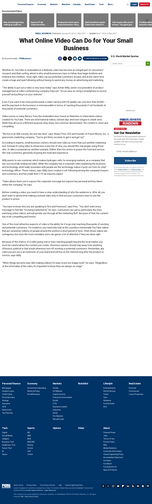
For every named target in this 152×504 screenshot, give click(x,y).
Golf (29, 451)
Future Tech (7, 448)
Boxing (30, 445)
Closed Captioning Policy (113, 454)
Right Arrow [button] (147, 20)
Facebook (60, 58)
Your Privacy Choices (47, 485)
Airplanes (107, 400)
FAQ (105, 445)
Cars (105, 397)
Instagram (113, 486)
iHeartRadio (148, 486)
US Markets (57, 391)
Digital (4, 432)
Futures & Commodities (62, 397)
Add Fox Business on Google (96, 58)
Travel (105, 394)
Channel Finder (109, 432)
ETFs (55, 404)
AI (3, 451)
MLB (29, 439)
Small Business (43, 33)
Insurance (6, 404)
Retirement (6, 410)
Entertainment (109, 388)
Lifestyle (77, 4)
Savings (5, 400)
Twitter (65, 58)
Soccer (30, 448)
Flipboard (123, 486)
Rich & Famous (109, 391)
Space (4, 454)
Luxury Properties (136, 394)
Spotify (143, 486)
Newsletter (138, 486)
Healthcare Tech (9, 445)
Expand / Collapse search (127, 4)
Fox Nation (107, 464)
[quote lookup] (128, 64)
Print (75, 58)
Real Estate (90, 4)
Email (80, 58)
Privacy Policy (123, 169)
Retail (55, 413)
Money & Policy (33, 391)
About (106, 428)
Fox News (107, 460)
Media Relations (110, 448)
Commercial (134, 391)
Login (134, 4)
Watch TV (144, 4)
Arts (105, 407)
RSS (133, 486)
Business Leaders (60, 407)
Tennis (30, 454)
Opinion (57, 428)
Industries (57, 410)
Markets (54, 4)
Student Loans (8, 391)
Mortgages (6, 388)
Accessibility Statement (113, 457)
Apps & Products (110, 470)
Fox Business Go (110, 467)
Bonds (55, 400)
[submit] (148, 64)
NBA (29, 436)
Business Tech (8, 442)
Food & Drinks (108, 404)
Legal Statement (50, 490)
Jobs (105, 436)
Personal (132, 388)
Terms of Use (136, 169)
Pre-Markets (58, 416)
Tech (101, 4)
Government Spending (36, 388)
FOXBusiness (25, 58)
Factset (80, 488)
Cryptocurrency (59, 394)
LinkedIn (128, 486)
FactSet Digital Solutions (34, 490)
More (110, 4)
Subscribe (130, 160)
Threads (70, 58)
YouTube (118, 486)
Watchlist (66, 4)
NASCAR (31, 442)
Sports (31, 428)
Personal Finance (26, 4)
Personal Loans (8, 397)
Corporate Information (112, 451)
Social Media (7, 436)
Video (81, 428)
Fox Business (8, 4)
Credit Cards (7, 394)
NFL (28, 432)
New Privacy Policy (31, 497)
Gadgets (5, 439)
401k (4, 407)
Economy (42, 4)
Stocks (55, 388)
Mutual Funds (58, 419)
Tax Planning (7, 413)
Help (60, 485)
